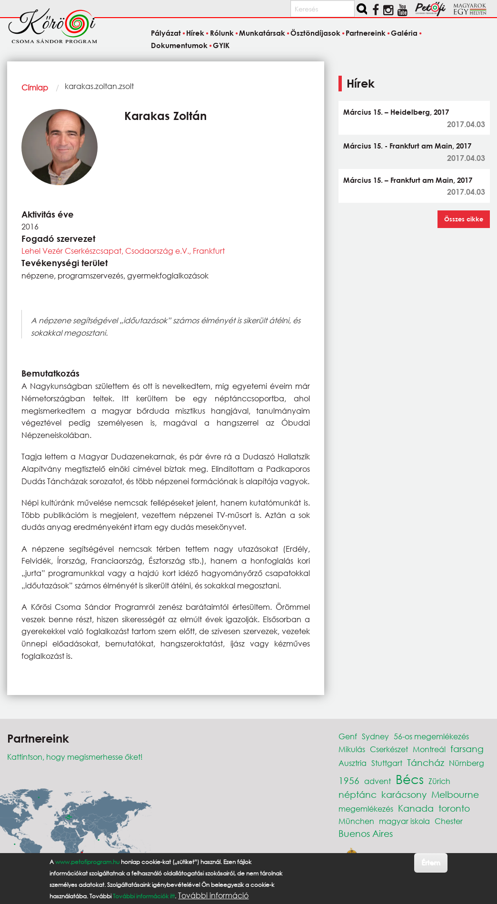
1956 (348, 780)
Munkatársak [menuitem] (262, 33)
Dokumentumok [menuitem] (179, 45)
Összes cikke (463, 219)
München (356, 821)
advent (377, 781)
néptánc (357, 794)
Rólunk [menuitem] (222, 33)
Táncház (425, 762)
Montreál (429, 749)
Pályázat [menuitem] (166, 33)
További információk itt (144, 896)
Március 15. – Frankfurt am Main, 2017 (407, 180)
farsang (467, 748)
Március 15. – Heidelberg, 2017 (396, 112)
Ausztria (352, 763)
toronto (454, 808)
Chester (449, 821)
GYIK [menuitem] (221, 45)
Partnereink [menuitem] (366, 33)
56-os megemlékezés (431, 736)
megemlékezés (365, 809)
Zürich (439, 781)
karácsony (404, 794)
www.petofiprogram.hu (87, 862)
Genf (347, 736)
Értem (430, 862)
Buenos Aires (365, 833)
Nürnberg (466, 763)
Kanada (416, 808)
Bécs (410, 778)
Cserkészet (389, 749)
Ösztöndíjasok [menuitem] (315, 33)
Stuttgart (386, 763)
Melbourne (455, 794)
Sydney (375, 736)
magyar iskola (404, 821)
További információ (213, 895)
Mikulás (351, 749)
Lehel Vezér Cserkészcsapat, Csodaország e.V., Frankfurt (123, 251)
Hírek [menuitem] (195, 33)
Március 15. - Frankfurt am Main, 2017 (407, 145)
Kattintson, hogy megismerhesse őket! (75, 757)
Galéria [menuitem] (404, 33)
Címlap (34, 87)
